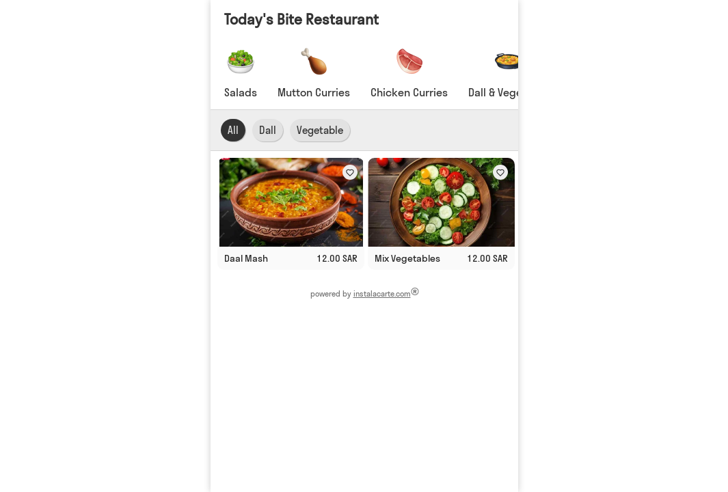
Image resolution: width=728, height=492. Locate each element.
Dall (267, 130)
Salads (240, 92)
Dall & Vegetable (508, 92)
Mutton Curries (314, 92)
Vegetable (320, 130)
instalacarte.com (381, 294)
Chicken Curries (409, 92)
